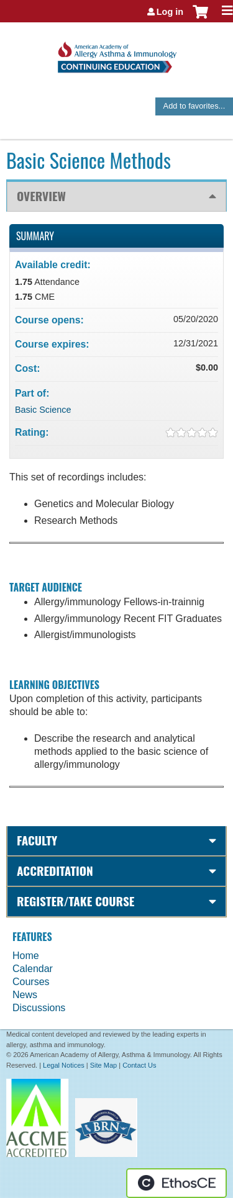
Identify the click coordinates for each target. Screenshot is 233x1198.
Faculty (37, 840)
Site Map (103, 1065)
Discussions (38, 1007)
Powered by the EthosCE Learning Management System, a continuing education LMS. (176, 1183)
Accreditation (55, 871)
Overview (41, 196)
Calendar (32, 968)
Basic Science (43, 410)
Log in (170, 11)
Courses (31, 981)
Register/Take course (75, 901)
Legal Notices (64, 1065)
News (24, 994)
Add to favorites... (194, 105)
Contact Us (139, 1065)
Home (25, 955)
